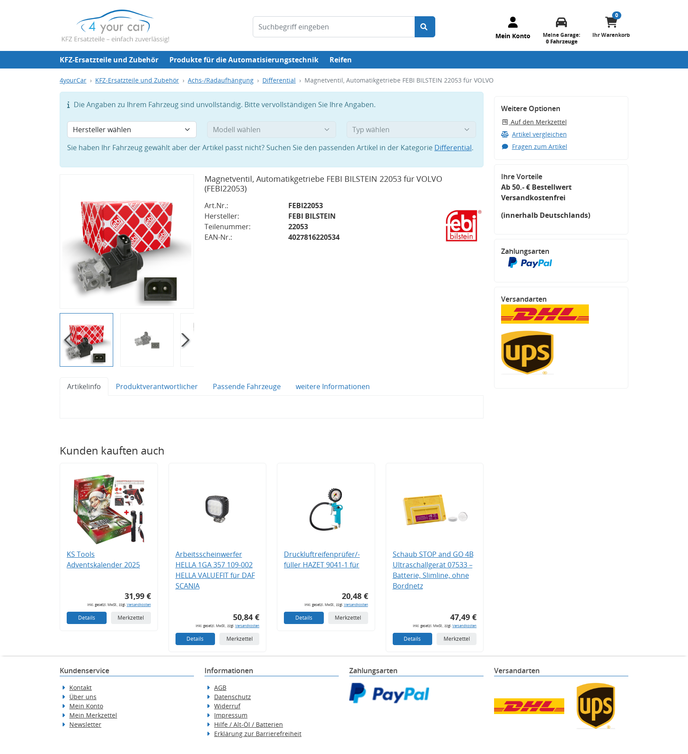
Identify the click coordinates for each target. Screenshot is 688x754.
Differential (279, 80)
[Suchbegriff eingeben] (334, 26)
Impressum (230, 715)
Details (86, 617)
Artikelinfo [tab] (84, 386)
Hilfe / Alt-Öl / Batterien (248, 724)
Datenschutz (232, 697)
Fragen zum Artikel (534, 146)
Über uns (83, 697)
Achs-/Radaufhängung (221, 80)
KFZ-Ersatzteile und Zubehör (109, 60)
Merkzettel (131, 617)
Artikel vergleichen (534, 134)
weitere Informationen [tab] (333, 386)
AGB (220, 687)
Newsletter (85, 724)
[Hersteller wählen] (132, 129)
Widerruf (227, 706)
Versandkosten (139, 604)
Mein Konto (86, 706)
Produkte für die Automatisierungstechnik (244, 60)
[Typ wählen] (411, 129)
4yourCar (73, 80)
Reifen (341, 60)
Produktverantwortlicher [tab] (157, 386)
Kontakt (80, 687)
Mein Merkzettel (93, 715)
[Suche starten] (425, 26)
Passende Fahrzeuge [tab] (247, 386)
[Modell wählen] (272, 129)
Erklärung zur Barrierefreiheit (257, 733)
